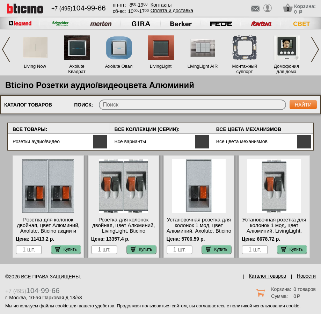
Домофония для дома (286, 69)
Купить (66, 249)
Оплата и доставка (172, 10)
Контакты (161, 5)
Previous (6, 49)
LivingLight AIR (203, 66)
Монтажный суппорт (244, 69)
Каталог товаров (267, 276)
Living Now (35, 66)
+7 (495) (78, 9)
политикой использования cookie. (265, 305)
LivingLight (161, 66)
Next (315, 49)
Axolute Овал (119, 66)
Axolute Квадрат (76, 69)
